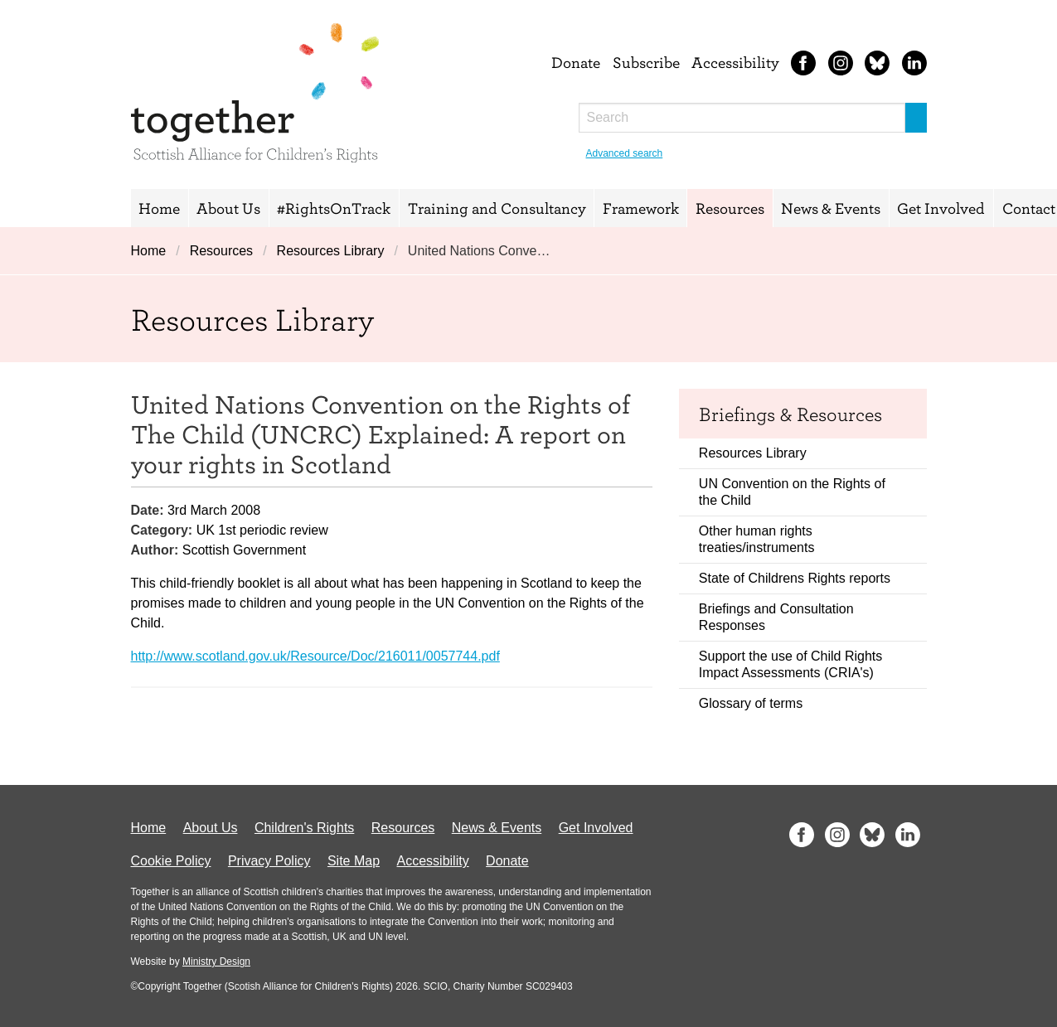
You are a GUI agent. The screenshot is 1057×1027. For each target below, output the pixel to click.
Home (159, 208)
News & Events (830, 208)
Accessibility (735, 62)
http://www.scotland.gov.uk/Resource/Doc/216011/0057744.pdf (315, 656)
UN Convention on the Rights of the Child (792, 492)
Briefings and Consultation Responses (776, 617)
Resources (730, 208)
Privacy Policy (269, 861)
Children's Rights (304, 828)
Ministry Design (216, 961)
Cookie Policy (171, 861)
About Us (228, 208)
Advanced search (624, 153)
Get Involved (941, 208)
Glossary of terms (750, 703)
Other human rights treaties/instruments (757, 539)
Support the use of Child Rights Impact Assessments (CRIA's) (790, 664)
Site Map (353, 861)
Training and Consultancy (497, 208)
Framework (641, 208)
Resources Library (331, 251)
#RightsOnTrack (333, 208)
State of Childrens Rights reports (794, 578)
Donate (575, 62)
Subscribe (646, 62)
